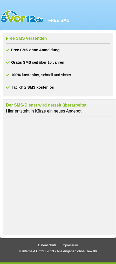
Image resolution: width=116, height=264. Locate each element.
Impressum (70, 245)
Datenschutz (47, 245)
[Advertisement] (56, 175)
